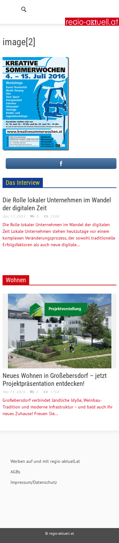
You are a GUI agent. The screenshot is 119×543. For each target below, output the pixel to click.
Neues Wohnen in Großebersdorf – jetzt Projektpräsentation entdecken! (55, 379)
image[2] (19, 41)
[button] (24, 8)
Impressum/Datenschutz (33, 482)
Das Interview (23, 182)
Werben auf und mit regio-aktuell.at (45, 461)
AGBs (15, 472)
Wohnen (16, 280)
